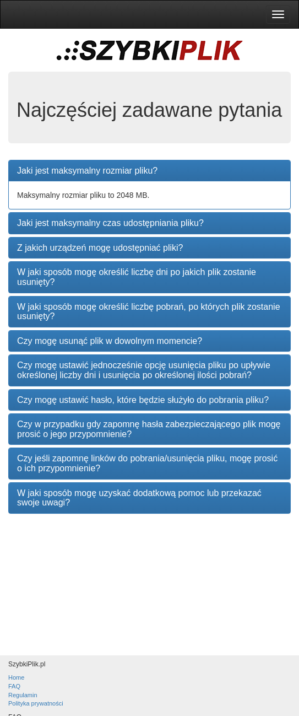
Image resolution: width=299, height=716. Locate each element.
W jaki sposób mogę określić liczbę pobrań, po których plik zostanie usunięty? (148, 311)
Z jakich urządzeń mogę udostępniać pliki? (100, 247)
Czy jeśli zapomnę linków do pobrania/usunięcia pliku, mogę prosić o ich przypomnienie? (147, 463)
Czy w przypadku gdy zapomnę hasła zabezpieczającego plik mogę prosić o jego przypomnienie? (148, 429)
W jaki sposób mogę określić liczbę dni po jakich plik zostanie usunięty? (136, 277)
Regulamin (22, 695)
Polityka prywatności (35, 703)
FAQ (14, 686)
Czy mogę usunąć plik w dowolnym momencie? (109, 341)
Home (16, 677)
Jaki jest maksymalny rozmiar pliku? (87, 170)
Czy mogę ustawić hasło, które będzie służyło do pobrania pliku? (143, 400)
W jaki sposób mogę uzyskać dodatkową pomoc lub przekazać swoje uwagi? (139, 498)
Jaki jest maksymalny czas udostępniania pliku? (110, 223)
